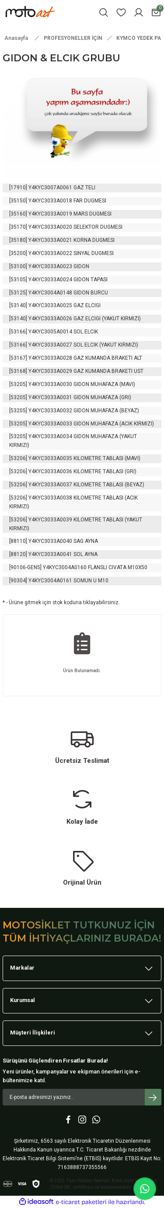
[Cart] (156, 12)
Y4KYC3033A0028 (50, 358)
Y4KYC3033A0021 (50, 240)
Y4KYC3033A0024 (50, 279)
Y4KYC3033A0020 (50, 227)
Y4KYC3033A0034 (50, 436)
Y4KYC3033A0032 (50, 410)
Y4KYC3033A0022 (50, 253)
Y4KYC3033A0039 (50, 520)
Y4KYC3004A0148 (50, 293)
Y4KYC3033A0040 (50, 541)
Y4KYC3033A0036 (50, 471)
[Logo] (42, 12)
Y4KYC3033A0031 (50, 397)
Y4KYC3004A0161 (50, 580)
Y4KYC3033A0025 (50, 305)
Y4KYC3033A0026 (50, 318)
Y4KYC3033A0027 (50, 345)
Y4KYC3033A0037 (50, 485)
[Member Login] (138, 12)
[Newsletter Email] (82, 1097)
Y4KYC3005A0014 (50, 332)
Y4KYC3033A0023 (50, 266)
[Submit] (153, 1097)
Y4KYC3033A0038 (50, 498)
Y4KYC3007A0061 (50, 187)
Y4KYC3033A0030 (50, 384)
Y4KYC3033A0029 (50, 371)
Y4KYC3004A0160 (65, 567)
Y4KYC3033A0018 (50, 201)
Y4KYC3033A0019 (50, 214)
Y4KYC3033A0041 (50, 554)
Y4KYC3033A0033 (50, 424)
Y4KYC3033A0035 (50, 458)
